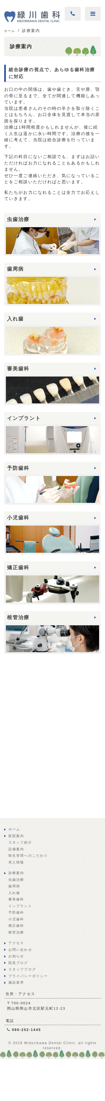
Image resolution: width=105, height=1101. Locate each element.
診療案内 (16, 873)
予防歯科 (16, 912)
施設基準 (16, 982)
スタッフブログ (22, 969)
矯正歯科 (16, 926)
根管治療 (16, 932)
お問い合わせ (20, 950)
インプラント (20, 906)
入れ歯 (14, 893)
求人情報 (16, 862)
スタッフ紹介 (20, 842)
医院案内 (16, 836)
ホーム (14, 829)
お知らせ (16, 956)
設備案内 (16, 849)
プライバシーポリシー (28, 976)
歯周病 (14, 886)
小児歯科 (16, 919)
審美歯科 (16, 899)
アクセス (16, 943)
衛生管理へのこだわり (28, 856)
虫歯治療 (16, 880)
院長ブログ (18, 963)
